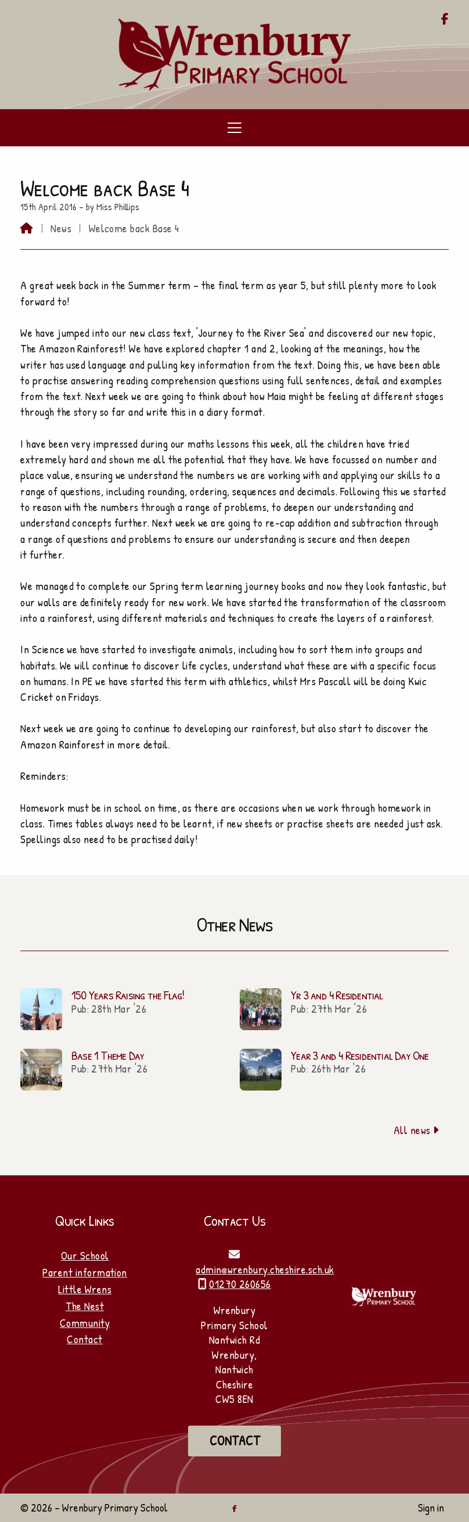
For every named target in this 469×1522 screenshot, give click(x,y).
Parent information (84, 1272)
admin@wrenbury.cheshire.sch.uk (265, 1269)
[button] (234, 127)
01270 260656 (240, 1283)
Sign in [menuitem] (431, 1507)
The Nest (85, 1306)
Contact (84, 1339)
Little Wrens (84, 1289)
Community (85, 1322)
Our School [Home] (85, 1255)
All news (416, 1130)
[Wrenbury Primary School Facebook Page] (445, 19)
